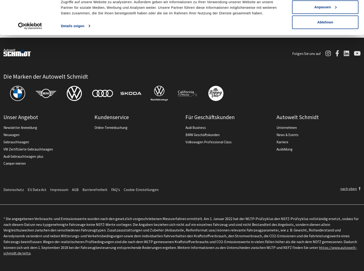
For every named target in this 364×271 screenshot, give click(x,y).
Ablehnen (325, 43)
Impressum (59, 189)
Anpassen (325, 28)
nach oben (348, 188)
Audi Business (195, 127)
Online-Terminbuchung (110, 127)
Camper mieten (14, 163)
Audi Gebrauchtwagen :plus (23, 156)
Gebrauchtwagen (16, 142)
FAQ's (115, 189)
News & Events (287, 135)
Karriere (282, 142)
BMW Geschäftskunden (202, 135)
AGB (75, 189)
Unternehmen (286, 127)
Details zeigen (72, 46)
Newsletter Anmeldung (20, 127)
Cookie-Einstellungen (141, 189)
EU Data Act (37, 189)
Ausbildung (284, 149)
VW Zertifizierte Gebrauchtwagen (28, 149)
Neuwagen (11, 135)
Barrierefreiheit (94, 189)
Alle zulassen (325, 12)
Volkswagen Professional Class (208, 142)
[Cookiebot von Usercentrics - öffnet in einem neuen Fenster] (30, 46)
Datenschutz (13, 189)
